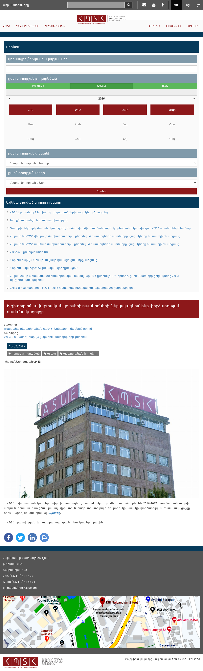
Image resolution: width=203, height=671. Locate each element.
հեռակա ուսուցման (24, 353)
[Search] (128, 5)
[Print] (44, 537)
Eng (187, 5)
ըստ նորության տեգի (26, 172)
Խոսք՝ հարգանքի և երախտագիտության (39, 220)
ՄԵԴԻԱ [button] (154, 26)
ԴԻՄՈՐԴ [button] (193, 26)
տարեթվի (38, 85)
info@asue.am (27, 588)
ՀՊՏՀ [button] (6, 26)
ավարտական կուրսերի (78, 353)
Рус (198, 5)
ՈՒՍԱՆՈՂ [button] (173, 26)
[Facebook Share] (8, 537)
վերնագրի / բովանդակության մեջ (37, 59)
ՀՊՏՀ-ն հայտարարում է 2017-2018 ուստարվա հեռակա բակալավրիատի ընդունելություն (72, 288)
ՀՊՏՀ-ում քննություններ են (29, 252)
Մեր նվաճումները (16, 5)
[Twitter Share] (20, 537)
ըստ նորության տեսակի (29, 153)
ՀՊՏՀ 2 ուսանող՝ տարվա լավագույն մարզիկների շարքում (45, 337)
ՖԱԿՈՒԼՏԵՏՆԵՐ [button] (27, 26)
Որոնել (101, 191)
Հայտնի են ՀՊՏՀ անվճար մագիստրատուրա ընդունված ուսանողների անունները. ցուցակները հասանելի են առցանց (94, 244)
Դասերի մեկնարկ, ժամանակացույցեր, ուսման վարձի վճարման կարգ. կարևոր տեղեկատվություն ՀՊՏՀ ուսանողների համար (100, 228)
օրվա (165, 85)
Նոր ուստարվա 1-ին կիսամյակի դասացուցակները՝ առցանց (53, 260)
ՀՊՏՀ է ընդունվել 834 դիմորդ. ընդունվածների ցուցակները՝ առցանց (59, 212)
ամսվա (101, 85)
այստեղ (54, 513)
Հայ (176, 5)
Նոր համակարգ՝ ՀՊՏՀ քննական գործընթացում (44, 268)
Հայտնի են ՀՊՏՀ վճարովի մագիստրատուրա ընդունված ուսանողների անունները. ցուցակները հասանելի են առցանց (95, 236)
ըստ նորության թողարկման (32, 78)
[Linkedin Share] (32, 537)
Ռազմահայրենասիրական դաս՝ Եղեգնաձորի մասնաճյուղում (48, 329)
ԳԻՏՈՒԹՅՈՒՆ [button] (55, 26)
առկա (50, 353)
